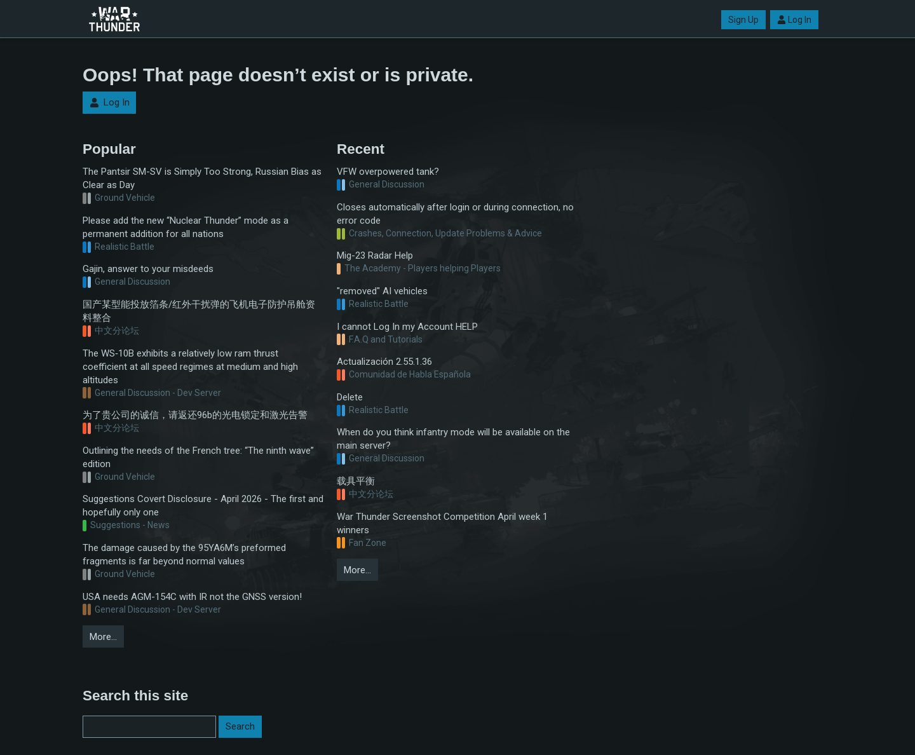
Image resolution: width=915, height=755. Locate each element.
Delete (350, 397)
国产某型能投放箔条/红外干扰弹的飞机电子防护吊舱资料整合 (199, 311)
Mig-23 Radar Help (375, 255)
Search (240, 726)
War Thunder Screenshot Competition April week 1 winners (442, 523)
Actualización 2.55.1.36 (384, 361)
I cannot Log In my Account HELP (407, 326)
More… (103, 637)
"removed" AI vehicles (382, 291)
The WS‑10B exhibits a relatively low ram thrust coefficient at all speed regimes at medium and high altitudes (190, 367)
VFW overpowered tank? (388, 171)
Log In (794, 20)
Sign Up (743, 20)
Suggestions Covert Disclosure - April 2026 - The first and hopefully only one (203, 505)
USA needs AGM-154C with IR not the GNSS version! (192, 596)
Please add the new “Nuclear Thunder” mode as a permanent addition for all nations (185, 227)
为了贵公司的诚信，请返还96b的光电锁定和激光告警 (195, 415)
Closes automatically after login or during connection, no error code (455, 213)
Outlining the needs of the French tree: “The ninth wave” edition (198, 457)
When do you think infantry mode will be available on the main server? (453, 438)
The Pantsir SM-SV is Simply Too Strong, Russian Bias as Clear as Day (202, 178)
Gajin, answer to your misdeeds (148, 269)
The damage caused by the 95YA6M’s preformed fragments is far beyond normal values (184, 554)
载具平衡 (356, 481)
